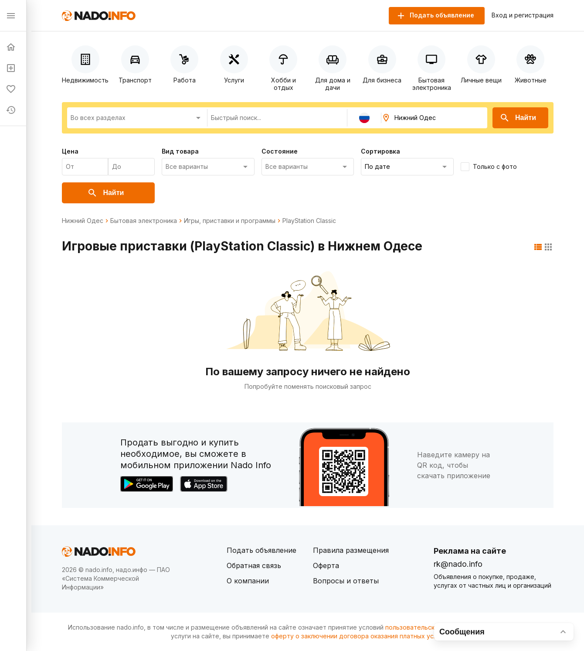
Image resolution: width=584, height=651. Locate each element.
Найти (517, 118)
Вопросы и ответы (346, 580)
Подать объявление (261, 550)
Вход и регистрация (522, 15)
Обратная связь (254, 565)
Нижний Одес (82, 220)
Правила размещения (351, 550)
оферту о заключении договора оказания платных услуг (357, 636)
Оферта (326, 565)
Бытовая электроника (143, 220)
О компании (248, 580)
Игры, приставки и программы (229, 220)
